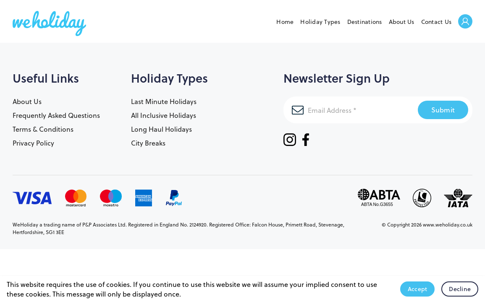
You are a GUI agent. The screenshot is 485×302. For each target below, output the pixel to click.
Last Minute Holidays (164, 101)
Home (285, 21)
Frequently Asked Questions (56, 115)
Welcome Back (465, 22)
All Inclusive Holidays (163, 115)
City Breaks (148, 143)
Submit (443, 110)
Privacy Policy (33, 143)
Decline (460, 289)
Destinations (364, 21)
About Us (401, 21)
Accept (417, 289)
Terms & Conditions (43, 129)
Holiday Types (320, 21)
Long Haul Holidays (161, 129)
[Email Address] (351, 110)
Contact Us (436, 21)
